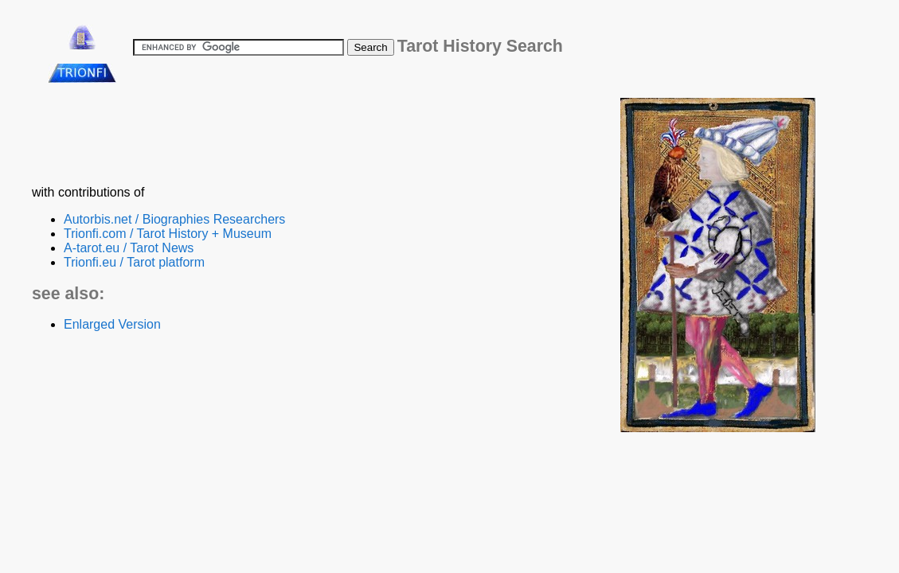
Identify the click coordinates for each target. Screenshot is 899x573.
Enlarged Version (112, 324)
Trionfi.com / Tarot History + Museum (168, 233)
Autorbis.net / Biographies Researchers (174, 219)
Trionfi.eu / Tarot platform (134, 262)
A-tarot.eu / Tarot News (128, 248)
